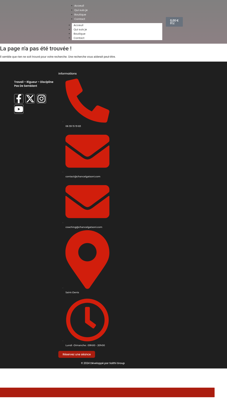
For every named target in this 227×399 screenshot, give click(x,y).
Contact (79, 38)
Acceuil (78, 25)
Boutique (79, 33)
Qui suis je (80, 29)
